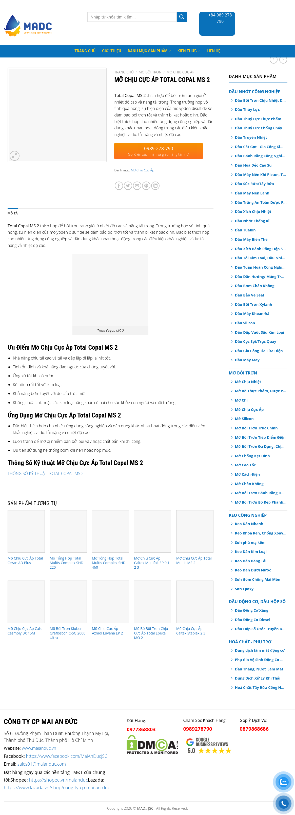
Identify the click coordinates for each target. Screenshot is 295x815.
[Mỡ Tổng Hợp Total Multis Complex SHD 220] (68, 531)
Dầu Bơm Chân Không (254, 285)
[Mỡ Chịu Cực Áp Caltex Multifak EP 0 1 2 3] (152, 531)
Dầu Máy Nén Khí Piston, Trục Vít (261, 174)
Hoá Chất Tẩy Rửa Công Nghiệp (260, 687)
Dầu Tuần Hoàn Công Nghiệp (261, 267)
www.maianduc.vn (39, 748)
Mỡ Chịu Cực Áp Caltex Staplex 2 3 (190, 630)
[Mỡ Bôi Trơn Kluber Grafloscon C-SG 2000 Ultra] (68, 602)
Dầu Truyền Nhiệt (251, 137)
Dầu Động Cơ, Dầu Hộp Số (257, 601)
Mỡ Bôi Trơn (243, 373)
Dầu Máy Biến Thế (251, 239)
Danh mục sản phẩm (149, 51)
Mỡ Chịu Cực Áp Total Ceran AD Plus (25, 560)
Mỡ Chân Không (249, 483)
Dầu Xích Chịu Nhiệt (253, 211)
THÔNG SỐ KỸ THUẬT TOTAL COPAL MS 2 (46, 473)
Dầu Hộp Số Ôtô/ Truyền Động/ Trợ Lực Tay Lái (261, 628)
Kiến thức (189, 51)
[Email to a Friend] (137, 186)
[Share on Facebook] (119, 186)
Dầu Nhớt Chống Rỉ (252, 220)
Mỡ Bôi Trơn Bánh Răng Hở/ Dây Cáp (261, 492)
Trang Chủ (84, 51)
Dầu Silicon (245, 323)
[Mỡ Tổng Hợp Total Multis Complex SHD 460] (110, 531)
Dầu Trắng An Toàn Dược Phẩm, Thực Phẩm (261, 202)
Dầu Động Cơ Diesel (252, 619)
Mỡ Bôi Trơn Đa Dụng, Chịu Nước (261, 446)
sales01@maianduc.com (41, 764)
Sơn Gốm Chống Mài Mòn (257, 579)
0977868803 (141, 729)
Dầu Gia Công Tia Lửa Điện (259, 350)
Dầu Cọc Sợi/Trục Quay (255, 341)
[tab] (13, 213)
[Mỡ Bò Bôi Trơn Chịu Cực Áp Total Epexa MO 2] (152, 602)
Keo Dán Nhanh (249, 523)
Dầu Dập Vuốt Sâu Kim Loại (259, 332)
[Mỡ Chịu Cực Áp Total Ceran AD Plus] (26, 531)
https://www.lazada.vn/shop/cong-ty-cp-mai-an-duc (57, 787)
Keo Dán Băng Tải (250, 561)
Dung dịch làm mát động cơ (260, 650)
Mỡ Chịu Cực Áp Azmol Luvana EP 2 (107, 630)
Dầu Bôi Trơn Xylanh (253, 304)
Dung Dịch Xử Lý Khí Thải (257, 678)
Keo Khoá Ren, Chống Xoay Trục (260, 533)
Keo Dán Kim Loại (251, 551)
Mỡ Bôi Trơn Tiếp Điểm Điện (260, 437)
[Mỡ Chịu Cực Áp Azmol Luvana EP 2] (110, 602)
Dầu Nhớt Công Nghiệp (255, 91)
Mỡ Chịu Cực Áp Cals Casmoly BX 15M (25, 630)
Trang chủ (124, 72)
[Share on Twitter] (128, 186)
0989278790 (197, 728)
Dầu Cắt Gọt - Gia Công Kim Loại (261, 146)
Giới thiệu (111, 51)
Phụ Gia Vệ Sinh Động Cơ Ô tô (260, 659)
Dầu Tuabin (245, 230)
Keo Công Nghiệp (248, 515)
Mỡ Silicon (244, 418)
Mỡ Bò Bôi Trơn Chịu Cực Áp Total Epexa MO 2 (151, 633)
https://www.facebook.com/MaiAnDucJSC (66, 756)
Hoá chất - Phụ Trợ (250, 642)
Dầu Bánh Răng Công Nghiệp (261, 155)
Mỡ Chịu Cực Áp (249, 409)
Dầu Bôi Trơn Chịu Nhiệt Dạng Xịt (261, 100)
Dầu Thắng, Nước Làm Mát (259, 669)
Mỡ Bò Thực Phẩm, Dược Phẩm (261, 390)
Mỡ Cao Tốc (245, 465)
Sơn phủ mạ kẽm (250, 542)
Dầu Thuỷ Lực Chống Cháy (258, 128)
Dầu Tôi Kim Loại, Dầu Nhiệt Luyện (261, 257)
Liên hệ (214, 51)
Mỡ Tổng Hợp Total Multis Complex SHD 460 (109, 563)
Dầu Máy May (247, 359)
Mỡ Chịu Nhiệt (248, 381)
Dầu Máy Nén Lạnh (252, 193)
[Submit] (182, 17)
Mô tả (13, 213)
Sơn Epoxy (244, 588)
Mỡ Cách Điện (247, 474)
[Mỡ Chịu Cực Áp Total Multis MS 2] (194, 531)
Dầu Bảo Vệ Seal (249, 295)
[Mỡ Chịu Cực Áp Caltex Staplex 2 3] (194, 602)
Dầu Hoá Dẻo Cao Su (253, 165)
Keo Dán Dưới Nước (253, 570)
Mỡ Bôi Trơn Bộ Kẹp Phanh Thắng (261, 502)
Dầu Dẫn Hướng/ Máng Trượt (261, 276)
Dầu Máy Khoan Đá (252, 313)
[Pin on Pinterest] (146, 186)
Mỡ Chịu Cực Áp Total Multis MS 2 (194, 560)
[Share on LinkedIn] (155, 186)
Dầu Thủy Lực (247, 109)
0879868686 (254, 728)
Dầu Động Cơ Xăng (251, 610)
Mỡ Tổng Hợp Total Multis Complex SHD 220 (66, 563)
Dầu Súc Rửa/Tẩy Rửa (254, 183)
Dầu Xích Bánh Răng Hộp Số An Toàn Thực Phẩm (261, 248)
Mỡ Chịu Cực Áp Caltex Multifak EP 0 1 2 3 (151, 563)
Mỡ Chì (241, 400)
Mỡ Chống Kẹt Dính (252, 455)
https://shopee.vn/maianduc (58, 780)
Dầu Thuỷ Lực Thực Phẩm (258, 118)
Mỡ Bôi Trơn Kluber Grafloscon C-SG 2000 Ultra (67, 633)
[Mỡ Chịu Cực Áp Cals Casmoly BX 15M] (26, 602)
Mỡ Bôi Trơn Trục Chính (256, 428)
